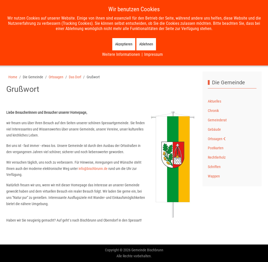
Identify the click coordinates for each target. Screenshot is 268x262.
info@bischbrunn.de (93, 168)
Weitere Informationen (121, 54)
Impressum (153, 54)
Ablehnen (146, 44)
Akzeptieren (123, 44)
